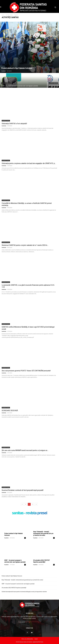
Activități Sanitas (9, 15)
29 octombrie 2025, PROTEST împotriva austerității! (41, 561)
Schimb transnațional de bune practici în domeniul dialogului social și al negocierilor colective (24, 591)
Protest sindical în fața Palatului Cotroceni (12, 576)
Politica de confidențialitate (27, 639)
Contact (36, 639)
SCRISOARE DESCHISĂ (10, 410)
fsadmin (3, 71)
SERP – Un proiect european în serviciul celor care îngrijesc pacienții (14, 561)
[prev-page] (22, 504)
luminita (4, 125)
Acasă (3, 15)
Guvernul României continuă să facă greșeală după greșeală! (23, 490)
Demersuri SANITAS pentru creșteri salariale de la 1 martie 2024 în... (25, 245)
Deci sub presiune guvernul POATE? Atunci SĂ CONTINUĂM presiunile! (26, 371)
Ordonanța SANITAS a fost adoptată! (14, 124)
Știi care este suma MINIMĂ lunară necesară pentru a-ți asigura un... (25, 450)
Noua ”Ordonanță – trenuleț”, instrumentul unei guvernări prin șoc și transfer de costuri (43, 533)
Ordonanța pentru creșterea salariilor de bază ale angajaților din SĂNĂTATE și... (29, 163)
